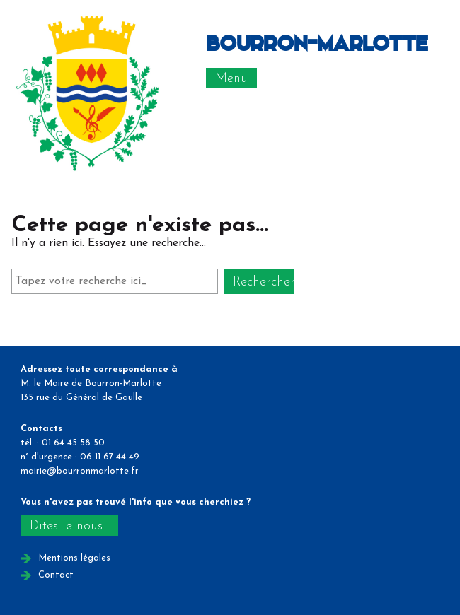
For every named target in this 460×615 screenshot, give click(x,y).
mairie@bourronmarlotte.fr (80, 471)
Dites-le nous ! (69, 526)
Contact (56, 575)
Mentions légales (74, 558)
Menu (231, 79)
